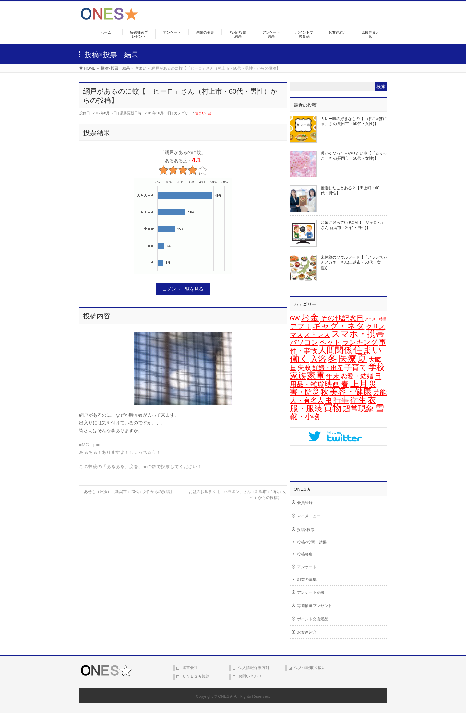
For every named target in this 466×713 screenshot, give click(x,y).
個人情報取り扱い (310, 667)
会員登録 (305, 502)
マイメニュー (308, 516)
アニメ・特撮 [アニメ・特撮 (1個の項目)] (375, 319)
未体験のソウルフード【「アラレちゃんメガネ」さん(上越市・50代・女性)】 (354, 262)
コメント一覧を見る (182, 289)
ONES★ (225, 696)
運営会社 (190, 667)
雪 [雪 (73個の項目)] (379, 408)
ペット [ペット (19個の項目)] (330, 342)
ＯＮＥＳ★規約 (195, 676)
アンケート (307, 567)
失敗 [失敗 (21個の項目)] (304, 368)
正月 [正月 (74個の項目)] (359, 383)
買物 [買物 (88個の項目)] (332, 408)
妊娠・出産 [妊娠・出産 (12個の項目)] (327, 367)
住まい (200, 113)
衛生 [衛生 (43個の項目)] (358, 400)
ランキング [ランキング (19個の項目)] (360, 342)
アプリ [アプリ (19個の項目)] (300, 326)
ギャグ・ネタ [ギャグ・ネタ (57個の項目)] (338, 325)
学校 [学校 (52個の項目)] (376, 367)
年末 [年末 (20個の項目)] (333, 376)
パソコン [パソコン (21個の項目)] (304, 342)
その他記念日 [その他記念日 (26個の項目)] (342, 318)
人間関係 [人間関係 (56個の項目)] (335, 350)
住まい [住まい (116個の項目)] (367, 350)
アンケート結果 (310, 592)
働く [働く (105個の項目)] (299, 358)
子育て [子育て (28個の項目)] (355, 367)
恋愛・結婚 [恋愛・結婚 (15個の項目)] (357, 376)
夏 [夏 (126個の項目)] (362, 358)
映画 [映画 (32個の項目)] (332, 384)
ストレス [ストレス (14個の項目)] (317, 334)
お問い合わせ (250, 676)
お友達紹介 (307, 632)
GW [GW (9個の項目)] (295, 318)
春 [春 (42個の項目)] (345, 383)
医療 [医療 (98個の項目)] (347, 358)
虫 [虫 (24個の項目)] (328, 400)
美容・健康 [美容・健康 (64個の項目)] (350, 392)
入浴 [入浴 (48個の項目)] (318, 358)
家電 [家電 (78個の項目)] (316, 375)
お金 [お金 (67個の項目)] (310, 317)
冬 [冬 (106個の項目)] (332, 358)
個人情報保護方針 (253, 667)
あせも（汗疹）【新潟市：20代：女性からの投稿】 (126, 491)
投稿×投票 (306, 529)
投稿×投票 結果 (312, 542)
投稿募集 (305, 554)
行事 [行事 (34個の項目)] (341, 400)
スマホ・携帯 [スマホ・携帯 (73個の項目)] (358, 334)
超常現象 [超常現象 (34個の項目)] (358, 408)
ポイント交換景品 (312, 619)
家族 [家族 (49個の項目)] (298, 375)
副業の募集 (307, 579)
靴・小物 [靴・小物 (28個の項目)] (305, 416)
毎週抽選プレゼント (314, 606)
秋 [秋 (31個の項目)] (324, 392)
